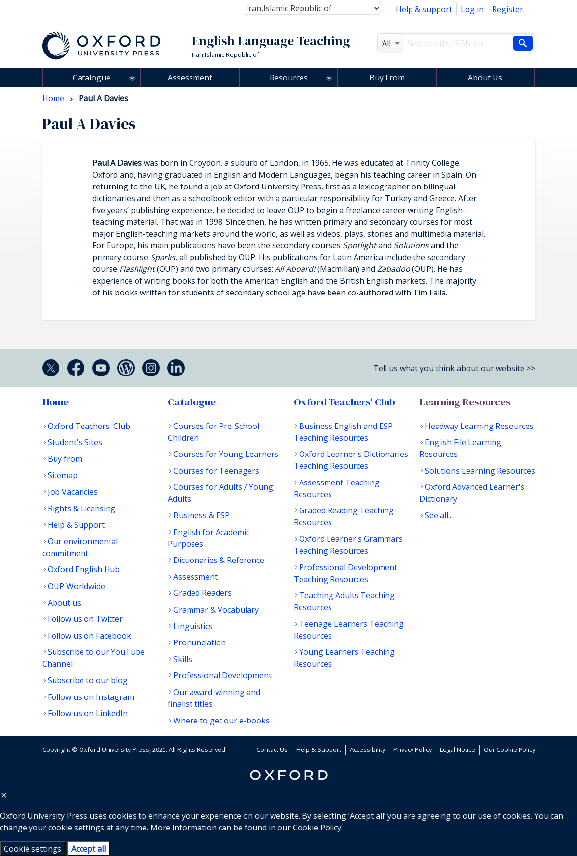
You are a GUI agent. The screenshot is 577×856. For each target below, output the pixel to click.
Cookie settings (32, 848)
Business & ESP (201, 515)
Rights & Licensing (81, 508)
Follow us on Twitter (85, 619)
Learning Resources (465, 402)
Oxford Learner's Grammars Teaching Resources (348, 545)
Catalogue (91, 77)
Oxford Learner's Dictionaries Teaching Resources (351, 460)
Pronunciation (199, 642)
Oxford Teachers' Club (89, 426)
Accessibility (367, 749)
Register (507, 9)
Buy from (65, 459)
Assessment (190, 77)
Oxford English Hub (84, 569)
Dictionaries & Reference (218, 560)
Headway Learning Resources (479, 426)
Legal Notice (457, 749)
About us (64, 602)
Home (55, 402)
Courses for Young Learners (225, 454)
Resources (289, 77)
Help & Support (76, 524)
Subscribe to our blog (88, 680)
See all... (439, 515)
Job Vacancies (73, 491)
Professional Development (222, 675)
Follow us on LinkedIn (88, 713)
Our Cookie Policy (509, 749)
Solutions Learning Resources (480, 470)
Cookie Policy (317, 827)
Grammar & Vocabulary (216, 609)
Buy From (387, 77)
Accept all (88, 848)
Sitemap (63, 475)
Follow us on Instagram (91, 697)
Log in (472, 9)
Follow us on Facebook (89, 635)
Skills (182, 659)
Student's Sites (75, 442)
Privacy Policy (412, 749)
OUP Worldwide (76, 586)
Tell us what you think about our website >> (454, 368)
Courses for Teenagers (216, 470)
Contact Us (272, 749)
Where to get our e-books (221, 720)
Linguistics (193, 626)
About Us (485, 77)
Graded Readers (202, 593)
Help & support (424, 9)
